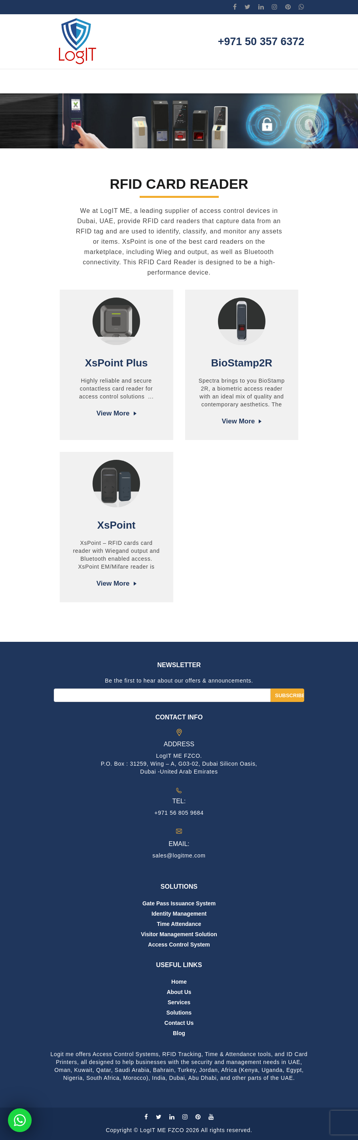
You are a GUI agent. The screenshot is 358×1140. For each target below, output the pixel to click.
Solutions (179, 1012)
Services (179, 1002)
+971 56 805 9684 (178, 813)
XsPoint (116, 525)
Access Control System (179, 944)
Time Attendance (179, 924)
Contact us (179, 1023)
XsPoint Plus (116, 363)
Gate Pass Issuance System (179, 903)
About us (179, 992)
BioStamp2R (242, 363)
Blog (179, 1033)
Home (179, 982)
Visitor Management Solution (179, 934)
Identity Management (179, 913)
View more (113, 413)
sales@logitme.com (178, 855)
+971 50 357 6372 (261, 41)
